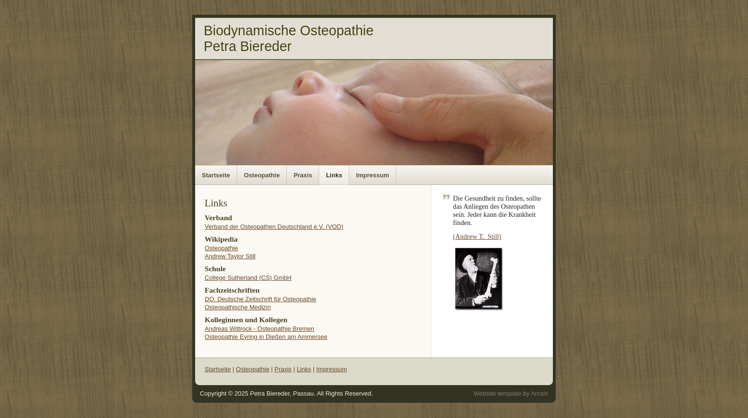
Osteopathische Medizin (238, 307)
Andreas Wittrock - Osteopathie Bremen (259, 328)
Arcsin (539, 393)
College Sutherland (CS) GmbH (248, 277)
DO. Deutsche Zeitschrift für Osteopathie (260, 299)
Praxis (302, 175)
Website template (497, 393)
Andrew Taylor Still (230, 256)
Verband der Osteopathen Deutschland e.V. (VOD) (274, 226)
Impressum (372, 175)
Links (334, 175)
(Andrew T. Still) (477, 236)
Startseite (216, 175)
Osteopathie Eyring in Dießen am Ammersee (266, 336)
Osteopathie (262, 175)
